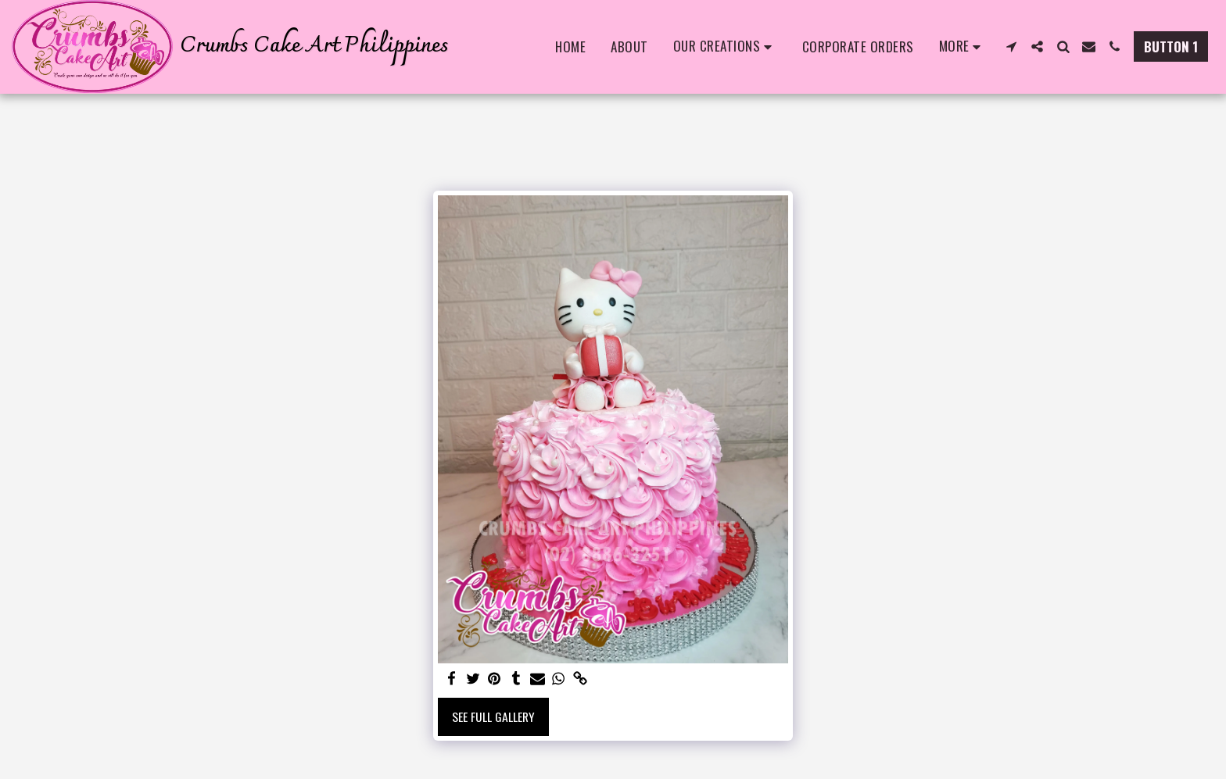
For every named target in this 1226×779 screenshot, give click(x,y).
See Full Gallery (493, 716)
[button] (725, 47)
